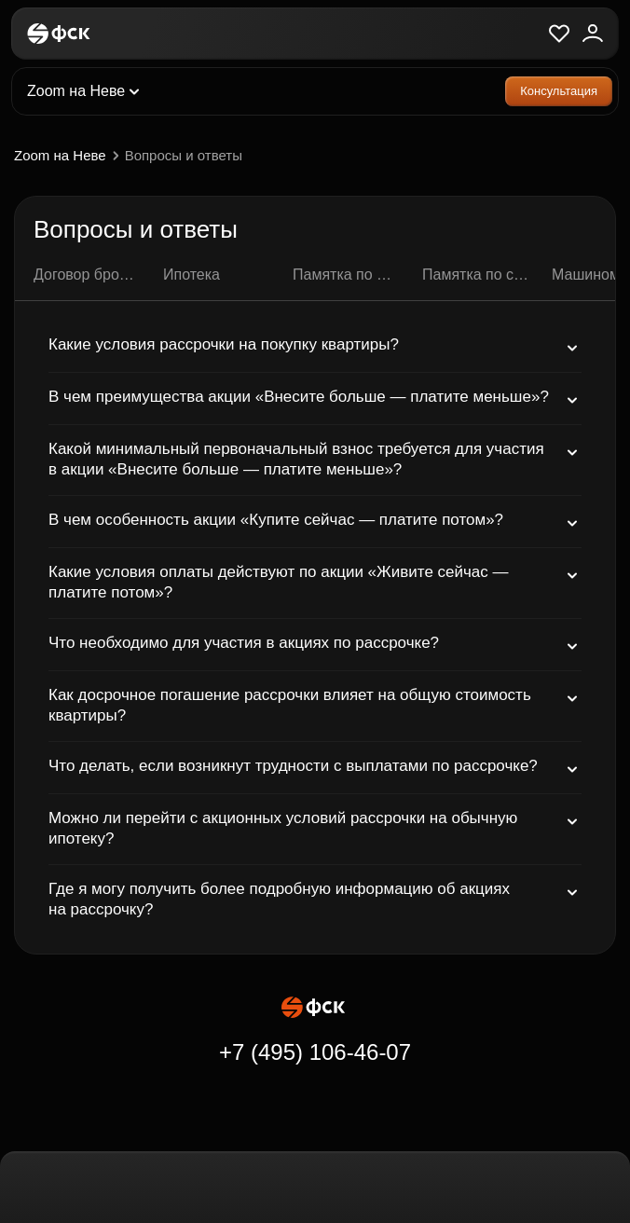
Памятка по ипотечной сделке (346, 274)
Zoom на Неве (69, 155)
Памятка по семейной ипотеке (475, 274)
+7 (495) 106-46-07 (315, 1052)
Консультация (558, 91)
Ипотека (191, 274)
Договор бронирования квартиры (87, 274)
